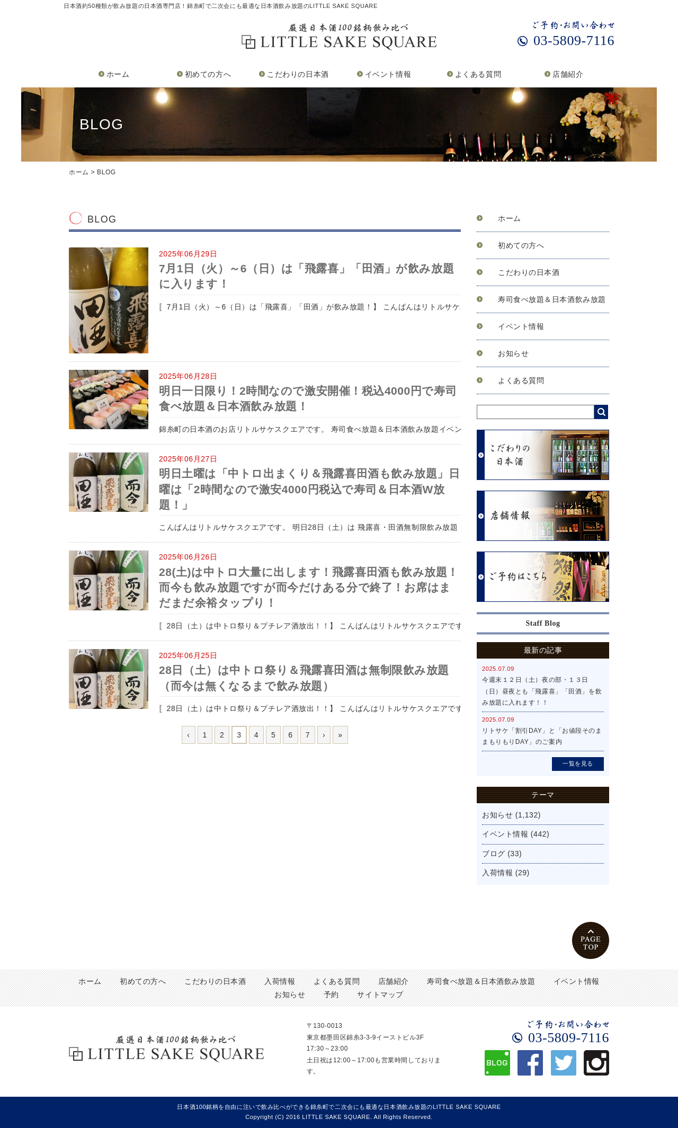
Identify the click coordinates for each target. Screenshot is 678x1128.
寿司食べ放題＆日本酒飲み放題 (552, 299)
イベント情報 (388, 74)
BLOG (106, 172)
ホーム (118, 74)
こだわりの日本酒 (297, 74)
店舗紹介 (567, 74)
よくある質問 (478, 74)
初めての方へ (208, 74)
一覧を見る (578, 763)
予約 (331, 994)
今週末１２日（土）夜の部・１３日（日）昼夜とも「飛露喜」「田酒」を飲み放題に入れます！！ (542, 691)
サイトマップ (380, 994)
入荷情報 (497, 872)
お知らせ (513, 353)
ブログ (493, 853)
